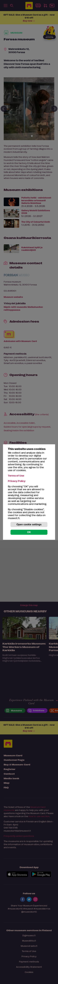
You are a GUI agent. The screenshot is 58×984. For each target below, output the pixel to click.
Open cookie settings (29, 524)
